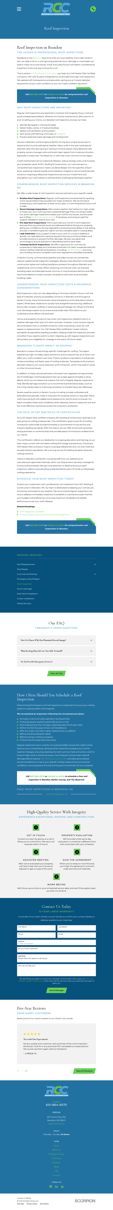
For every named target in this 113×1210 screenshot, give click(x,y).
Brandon (37, 58)
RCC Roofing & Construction (43, 73)
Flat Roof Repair (74, 250)
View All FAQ (56, 674)
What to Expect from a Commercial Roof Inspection (44, 515)
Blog (56, 1168)
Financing (56, 1160)
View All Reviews (84, 1072)
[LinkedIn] (56, 1188)
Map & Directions (56, 1125)
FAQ (56, 1173)
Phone (20, 935)
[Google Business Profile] (62, 1188)
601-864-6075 (56, 1106)
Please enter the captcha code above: (32, 960)
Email (60, 935)
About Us (56, 1151)
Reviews (56, 1164)
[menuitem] (55, 564)
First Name (22, 928)
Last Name (62, 928)
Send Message (56, 992)
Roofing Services (56, 1156)
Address (21, 942)
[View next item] (25, 1072)
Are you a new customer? (28, 950)
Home (56, 1147)
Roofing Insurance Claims (43, 217)
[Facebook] (50, 1188)
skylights (61, 134)
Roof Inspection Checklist (32, 512)
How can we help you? (27, 967)
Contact (56, 1177)
